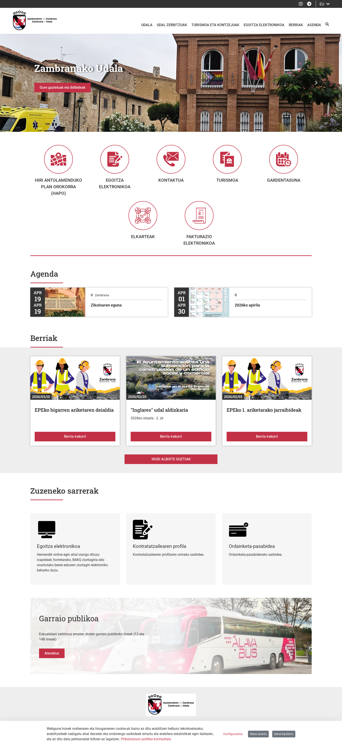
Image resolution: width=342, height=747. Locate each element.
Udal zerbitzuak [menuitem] (172, 25)
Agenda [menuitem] (314, 25)
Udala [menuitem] (146, 25)
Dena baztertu (283, 734)
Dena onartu (258, 734)
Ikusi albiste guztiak (171, 467)
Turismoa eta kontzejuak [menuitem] (215, 25)
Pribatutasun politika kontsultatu (146, 739)
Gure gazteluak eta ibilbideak (62, 87)
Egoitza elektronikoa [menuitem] (264, 25)
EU (325, 4)
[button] (25, 83)
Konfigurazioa (233, 734)
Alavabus (51, 661)
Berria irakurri (89, 443)
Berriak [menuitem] (296, 25)
